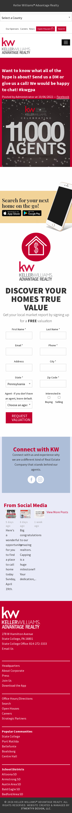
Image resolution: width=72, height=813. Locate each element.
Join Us (7, 680)
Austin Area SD (11, 784)
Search (61, 28)
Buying (49, 400)
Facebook (63, 97)
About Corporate (13, 670)
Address (19, 361)
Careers (24, 28)
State (19, 377)
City (53, 361)
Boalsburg (9, 751)
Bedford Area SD (12, 794)
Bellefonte (9, 746)
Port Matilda (10, 741)
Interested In (53, 393)
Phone (53, 345)
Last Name (53, 329)
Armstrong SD (11, 779)
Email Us (7, 648)
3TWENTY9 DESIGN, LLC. (36, 808)
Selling (59, 400)
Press (5, 675)
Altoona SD (9, 774)
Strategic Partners (14, 718)
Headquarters (11, 665)
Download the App (14, 685)
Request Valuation (21, 417)
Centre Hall (9, 756)
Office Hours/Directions (17, 698)
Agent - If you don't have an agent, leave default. (19, 396)
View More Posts (57, 512)
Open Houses (45, 28)
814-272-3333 (38, 644)
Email (19, 345)
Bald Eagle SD (11, 789)
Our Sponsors (12, 28)
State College (11, 736)
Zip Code (53, 377)
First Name (19, 329)
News (32, 28)
